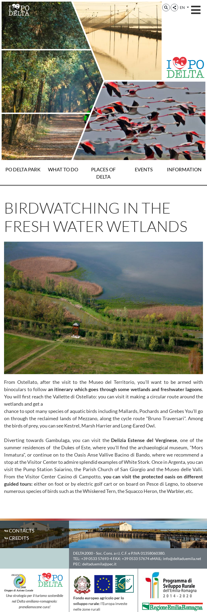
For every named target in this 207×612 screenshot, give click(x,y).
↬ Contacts (19, 531)
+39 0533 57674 (135, 558)
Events (144, 169)
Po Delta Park (22, 169)
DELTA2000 (83, 553)
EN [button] (183, 7)
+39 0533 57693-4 (96, 558)
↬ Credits (16, 538)
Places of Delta (103, 173)
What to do (63, 169)
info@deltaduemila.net (182, 558)
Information (184, 169)
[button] (166, 7)
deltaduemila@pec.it (99, 564)
